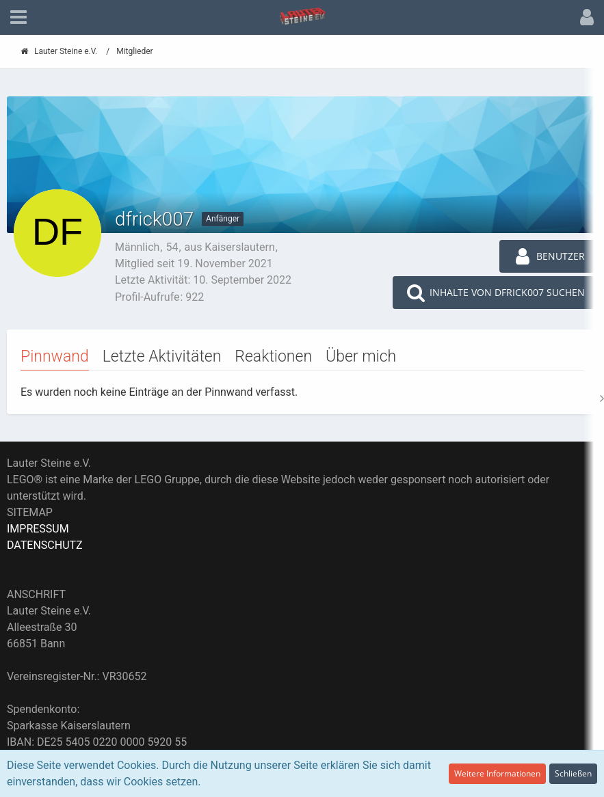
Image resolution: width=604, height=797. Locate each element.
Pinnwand (55, 356)
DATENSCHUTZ (45, 545)
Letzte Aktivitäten (162, 356)
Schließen (573, 773)
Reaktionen (273, 356)
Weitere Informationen (497, 773)
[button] (18, 17)
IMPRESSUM (38, 528)
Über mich (361, 356)
